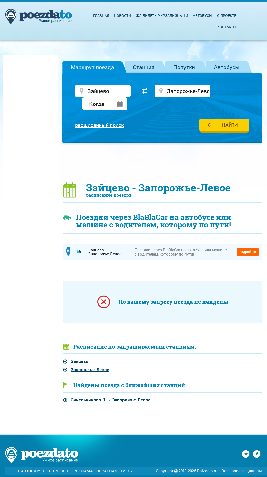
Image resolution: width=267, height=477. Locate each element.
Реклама (83, 458)
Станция (144, 67)
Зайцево (79, 349)
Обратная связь (114, 458)
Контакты (226, 26)
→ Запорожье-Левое (110, 388)
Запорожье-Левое (90, 357)
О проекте (226, 15)
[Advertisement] (162, 150)
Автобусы (227, 67)
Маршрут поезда (92, 67)
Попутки (184, 67)
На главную (31, 458)
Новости (122, 15)
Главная (101, 15)
